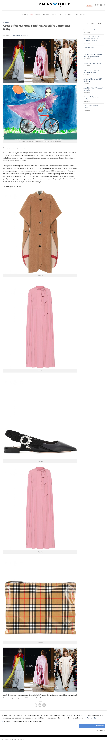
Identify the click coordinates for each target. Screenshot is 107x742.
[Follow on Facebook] (95, 5)
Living (69, 14)
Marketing (24, 721)
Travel (38, 14)
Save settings (101, 730)
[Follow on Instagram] (98, 5)
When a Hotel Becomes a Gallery (91, 107)
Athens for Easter (88, 47)
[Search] (104, 5)
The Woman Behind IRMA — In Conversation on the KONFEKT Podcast (93, 39)
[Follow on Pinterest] (101, 5)
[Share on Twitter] (40, 705)
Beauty (54, 14)
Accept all (100, 726)
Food (62, 14)
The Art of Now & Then (91, 30)
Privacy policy (92, 718)
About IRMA (80, 15)
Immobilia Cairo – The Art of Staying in (92, 89)
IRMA (27, 35)
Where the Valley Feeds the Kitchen (91, 98)
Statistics (16, 721)
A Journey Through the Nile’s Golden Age (92, 80)
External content (36, 721)
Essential (7, 721)
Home (24, 14)
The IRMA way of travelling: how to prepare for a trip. (92, 55)
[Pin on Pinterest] (44, 705)
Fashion (46, 14)
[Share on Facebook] (36, 705)
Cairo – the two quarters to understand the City (91, 71)
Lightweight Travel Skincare (92, 63)
